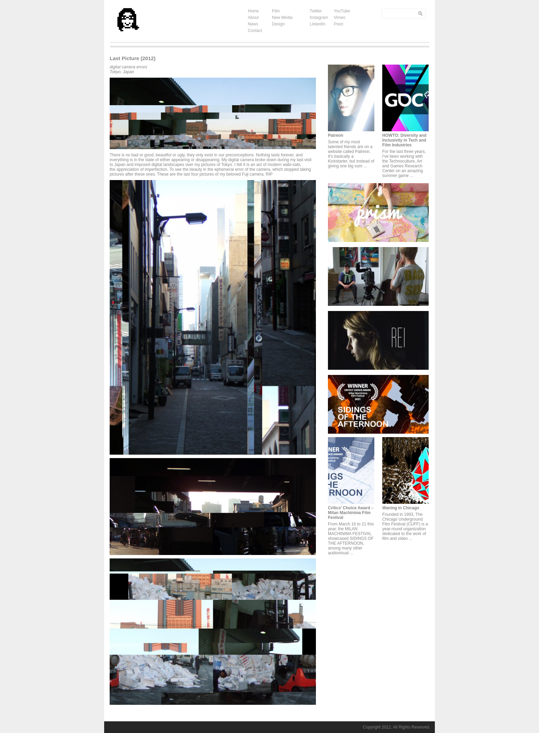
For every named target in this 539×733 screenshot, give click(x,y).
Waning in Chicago (400, 508)
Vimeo (339, 17)
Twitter (316, 11)
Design (278, 24)
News (253, 24)
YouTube (342, 11)
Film (276, 11)
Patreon (335, 135)
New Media (282, 17)
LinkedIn (317, 24)
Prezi (338, 24)
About (253, 17)
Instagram (319, 17)
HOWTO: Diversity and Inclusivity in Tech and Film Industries (404, 140)
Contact (255, 30)
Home (253, 11)
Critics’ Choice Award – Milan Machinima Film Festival (351, 513)
